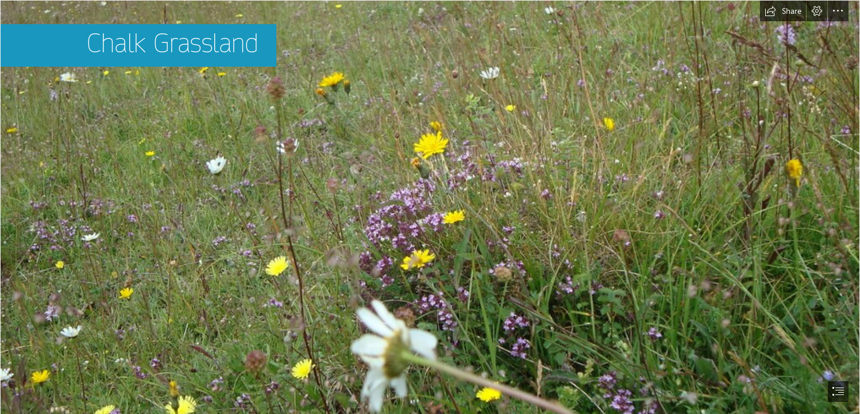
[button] (783, 11)
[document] (430, 207)
